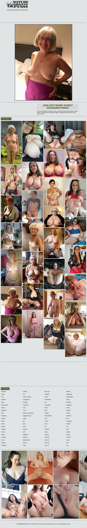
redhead (68, 402)
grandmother (26, 440)
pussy (68, 399)
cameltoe (3, 445)
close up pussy (27, 397)
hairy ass (47, 391)
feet (24, 423)
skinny (68, 413)
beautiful (3, 410)
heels (46, 397)
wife (67, 442)
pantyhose (69, 394)
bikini (2, 421)
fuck (24, 426)
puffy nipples (69, 397)
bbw (2, 402)
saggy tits (69, 405)
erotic (24, 418)
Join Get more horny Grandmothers (58, 106)
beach (3, 407)
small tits (68, 415)
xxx (67, 445)
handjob (46, 394)
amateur (3, 391)
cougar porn (26, 399)
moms (46, 421)
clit (24, 394)
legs (45, 410)
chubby (25, 391)
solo (67, 418)
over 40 (46, 437)
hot (45, 402)
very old (68, 437)
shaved (68, 410)
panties (68, 391)
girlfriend (25, 434)
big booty (3, 415)
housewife (47, 405)
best (2, 413)
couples (25, 402)
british (3, 434)
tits (67, 426)
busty (3, 440)
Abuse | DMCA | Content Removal (43, 524)
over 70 (46, 445)
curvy (24, 410)
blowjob (3, 429)
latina (46, 407)
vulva (67, 440)
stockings (69, 421)
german (25, 429)
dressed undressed (28, 413)
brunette (3, 437)
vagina (68, 434)
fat (24, 421)
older (46, 432)
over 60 (46, 442)
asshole (3, 399)
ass (2, 397)
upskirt (68, 432)
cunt (24, 407)
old (45, 426)
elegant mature (27, 415)
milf (45, 418)
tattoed (68, 423)
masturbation (48, 415)
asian (3, 394)
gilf (24, 432)
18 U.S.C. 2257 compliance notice (61, 524)
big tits (3, 418)
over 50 (46, 440)
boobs (3, 432)
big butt (3, 442)
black (2, 423)
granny (25, 442)
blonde (3, 426)
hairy (24, 445)
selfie (67, 407)
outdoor (46, 434)
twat (67, 429)
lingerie (46, 413)
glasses (25, 437)
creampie (25, 405)
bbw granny (4, 405)
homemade (47, 399)
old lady (46, 429)
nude (46, 423)
